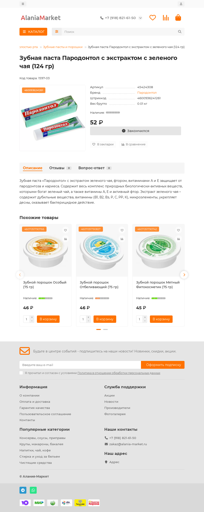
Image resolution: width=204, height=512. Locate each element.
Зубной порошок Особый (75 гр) (44, 285)
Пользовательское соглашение (45, 414)
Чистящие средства (35, 462)
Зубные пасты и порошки (63, 47)
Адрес (114, 462)
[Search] (123, 32)
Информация (33, 387)
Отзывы (60, 168)
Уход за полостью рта (21, 47)
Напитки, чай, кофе (35, 450)
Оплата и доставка (34, 401)
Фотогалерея (115, 414)
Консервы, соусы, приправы (42, 438)
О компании (29, 395)
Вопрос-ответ (95, 168)
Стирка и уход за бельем (39, 456)
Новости (111, 401)
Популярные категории (44, 429)
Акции (109, 395)
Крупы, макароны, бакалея (41, 444)
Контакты (27, 420)
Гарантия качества (34, 408)
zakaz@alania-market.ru (128, 444)
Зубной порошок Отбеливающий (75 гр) (99, 285)
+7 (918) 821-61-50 (117, 17)
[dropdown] (22, 3)
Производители (117, 408)
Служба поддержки (125, 387)
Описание (32, 168)
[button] (20, 275)
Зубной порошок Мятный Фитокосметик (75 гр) (158, 285)
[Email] (80, 365)
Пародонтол (147, 92)
